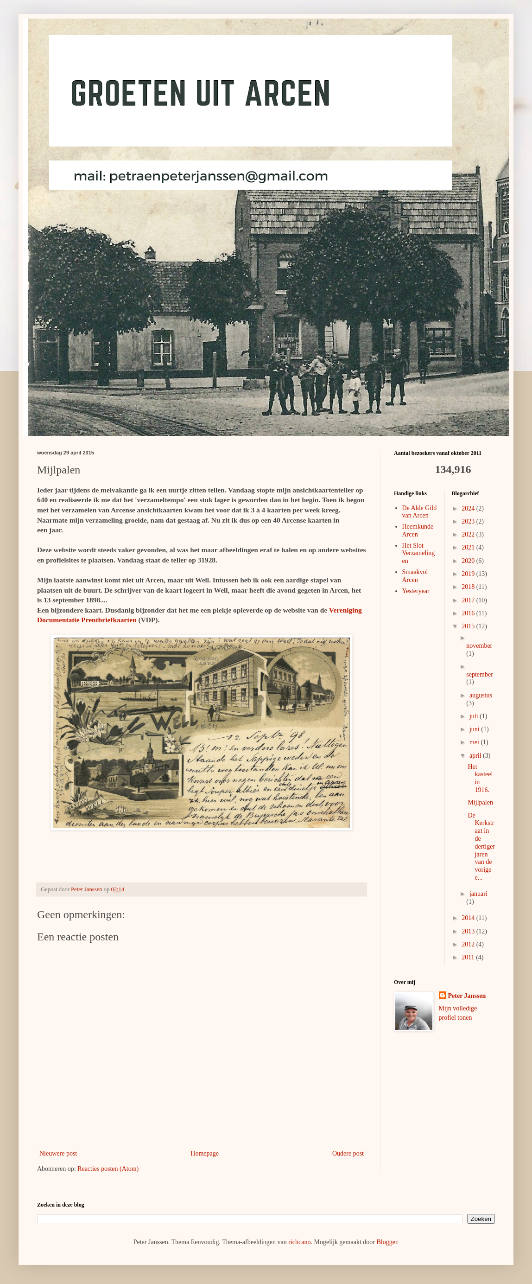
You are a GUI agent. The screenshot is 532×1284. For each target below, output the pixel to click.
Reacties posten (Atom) (108, 1168)
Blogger (386, 1242)
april (476, 755)
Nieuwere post (58, 1153)
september (479, 674)
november (479, 645)
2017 (469, 600)
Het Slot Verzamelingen (418, 553)
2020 (469, 560)
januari (478, 893)
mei (475, 742)
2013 (469, 931)
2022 (469, 534)
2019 (469, 573)
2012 (469, 944)
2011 (469, 957)
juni (475, 729)
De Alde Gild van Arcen (419, 512)
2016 (469, 613)
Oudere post (348, 1153)
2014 (469, 917)
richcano (299, 1242)
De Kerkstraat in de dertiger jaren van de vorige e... (481, 846)
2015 (469, 626)
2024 (469, 508)
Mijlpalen (480, 802)
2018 (469, 586)
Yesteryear (416, 591)
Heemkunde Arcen (418, 530)
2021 (469, 547)
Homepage (204, 1153)
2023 (469, 521)
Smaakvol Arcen (415, 576)
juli (474, 716)
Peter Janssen (467, 995)
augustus (480, 695)
